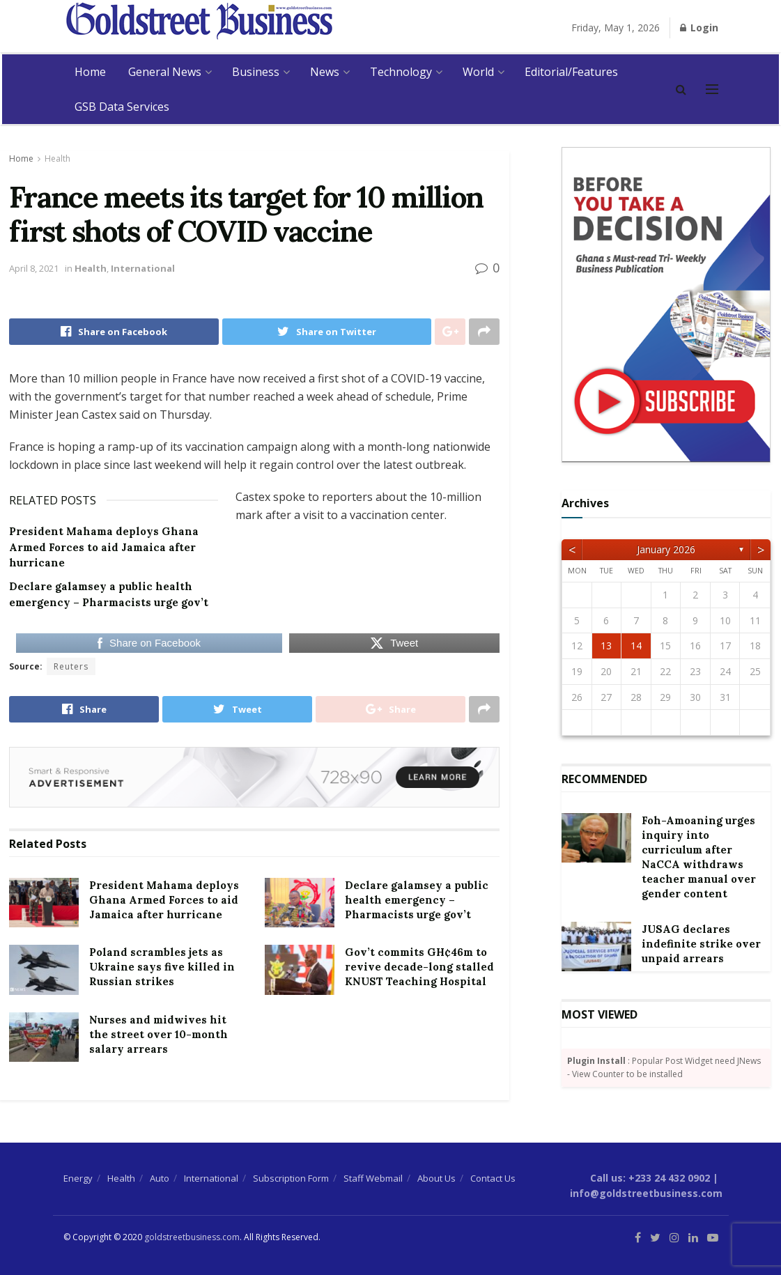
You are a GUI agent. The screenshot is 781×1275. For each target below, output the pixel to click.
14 (636, 645)
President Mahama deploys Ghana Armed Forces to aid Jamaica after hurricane (104, 547)
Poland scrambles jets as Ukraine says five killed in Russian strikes (162, 966)
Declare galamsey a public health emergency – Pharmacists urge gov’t (416, 900)
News (324, 71)
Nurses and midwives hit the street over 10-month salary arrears (158, 1034)
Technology (401, 71)
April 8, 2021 (34, 268)
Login (699, 27)
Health (57, 158)
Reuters (71, 666)
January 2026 (666, 549)
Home (90, 71)
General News (164, 71)
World (478, 71)
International (143, 268)
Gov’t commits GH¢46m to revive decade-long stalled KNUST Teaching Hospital (419, 966)
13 (606, 645)
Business (255, 71)
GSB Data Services (122, 106)
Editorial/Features (571, 71)
